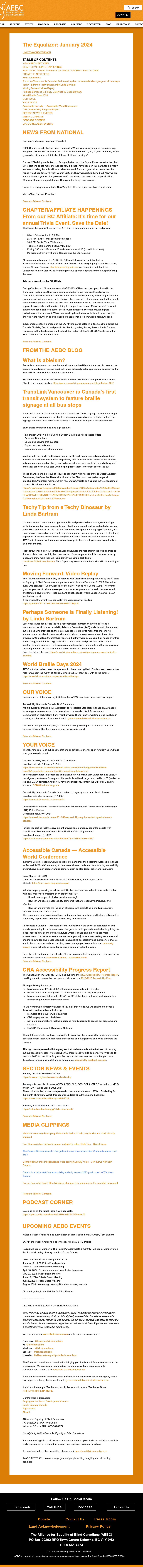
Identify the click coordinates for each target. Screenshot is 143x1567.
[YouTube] (54, 1507)
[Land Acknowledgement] (48, 1526)
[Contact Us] (74, 1519)
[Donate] (43, 1519)
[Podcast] (85, 1507)
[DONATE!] (122, 15)
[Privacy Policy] (97, 1526)
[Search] (133, 7)
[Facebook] (21, 1507)
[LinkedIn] (121, 1507)
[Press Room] (105, 1519)
